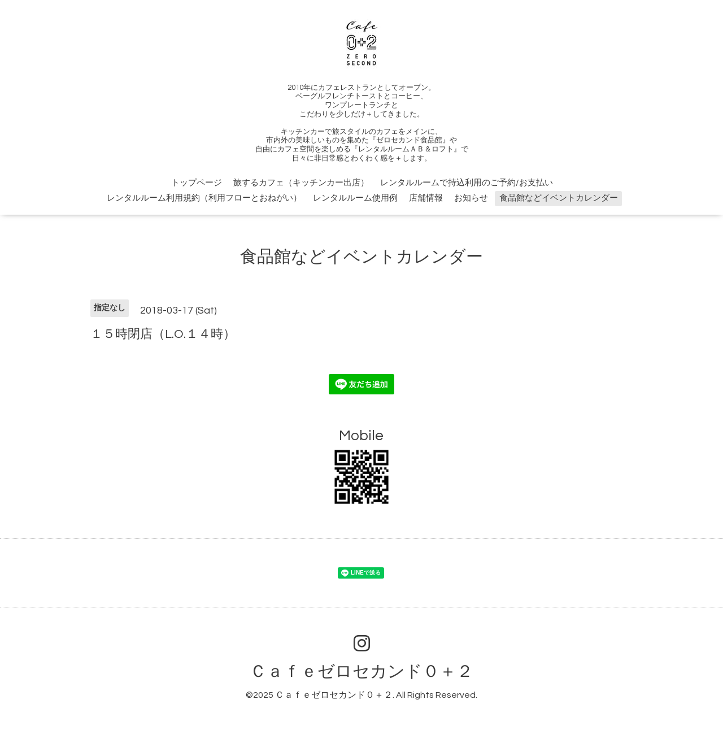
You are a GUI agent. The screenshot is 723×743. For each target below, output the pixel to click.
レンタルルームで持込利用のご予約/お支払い (466, 183)
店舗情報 (426, 198)
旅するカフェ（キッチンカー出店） (301, 183)
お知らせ (471, 198)
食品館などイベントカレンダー (558, 198)
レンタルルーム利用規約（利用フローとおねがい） (204, 198)
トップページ (196, 183)
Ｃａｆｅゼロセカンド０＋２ (361, 671)
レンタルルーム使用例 (355, 198)
